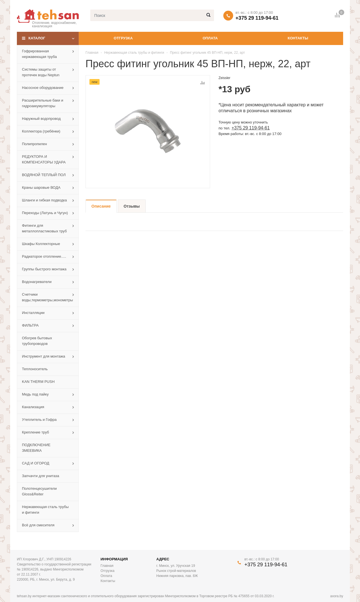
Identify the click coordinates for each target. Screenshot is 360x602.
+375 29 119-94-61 (256, 18)
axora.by (336, 596)
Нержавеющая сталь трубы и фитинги (134, 53)
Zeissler (224, 78)
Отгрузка (123, 38)
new (94, 82)
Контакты (298, 38)
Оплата (210, 38)
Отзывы (132, 206)
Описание (101, 206)
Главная (92, 53)
